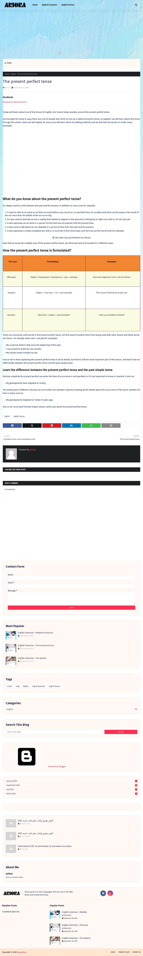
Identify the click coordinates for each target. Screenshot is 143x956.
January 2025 (72, 781)
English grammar (38, 686)
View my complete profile (14, 877)
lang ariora (21, 952)
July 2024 (72, 789)
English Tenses (19, 416)
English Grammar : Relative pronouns (35, 632)
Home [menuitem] (35, 5)
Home (7, 74)
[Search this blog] (55, 732)
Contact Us (137, 952)
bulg (17, 686)
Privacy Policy (124, 952)
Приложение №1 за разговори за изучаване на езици (44, 846)
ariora (7, 88)
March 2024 (72, 794)
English (13, 74)
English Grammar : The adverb (32, 658)
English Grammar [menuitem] (49, 5)
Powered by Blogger (36, 766)
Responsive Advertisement (15, 102)
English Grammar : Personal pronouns (36, 645)
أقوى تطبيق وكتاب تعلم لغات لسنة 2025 (35, 820)
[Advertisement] (71, 33)
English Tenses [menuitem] (67, 5)
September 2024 (72, 785)
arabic (9, 686)
